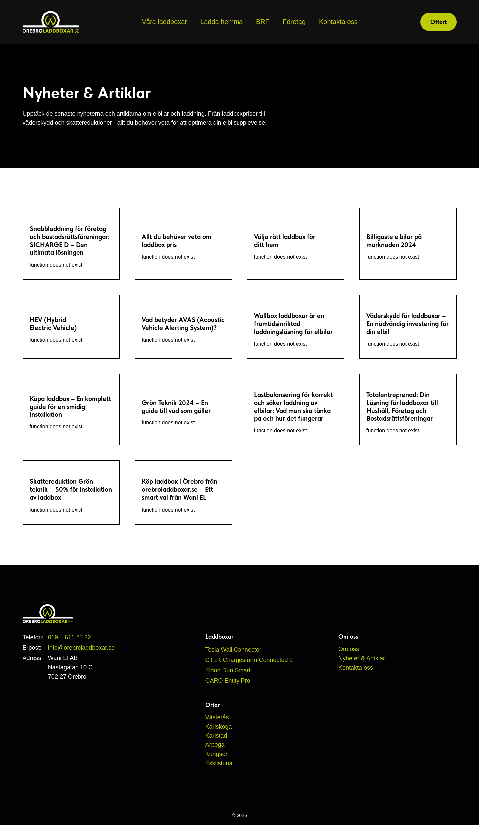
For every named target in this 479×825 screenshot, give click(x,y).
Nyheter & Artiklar (361, 658)
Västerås (217, 717)
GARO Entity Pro (227, 680)
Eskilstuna (219, 763)
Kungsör (216, 754)
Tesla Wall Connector (233, 649)
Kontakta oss (338, 21)
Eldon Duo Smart (228, 670)
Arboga (215, 745)
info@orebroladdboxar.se (81, 647)
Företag (294, 21)
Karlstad (216, 735)
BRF (262, 21)
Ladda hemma (221, 21)
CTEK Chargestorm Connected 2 (249, 660)
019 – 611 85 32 (69, 637)
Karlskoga (218, 726)
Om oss (348, 649)
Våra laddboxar (164, 21)
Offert (438, 21)
